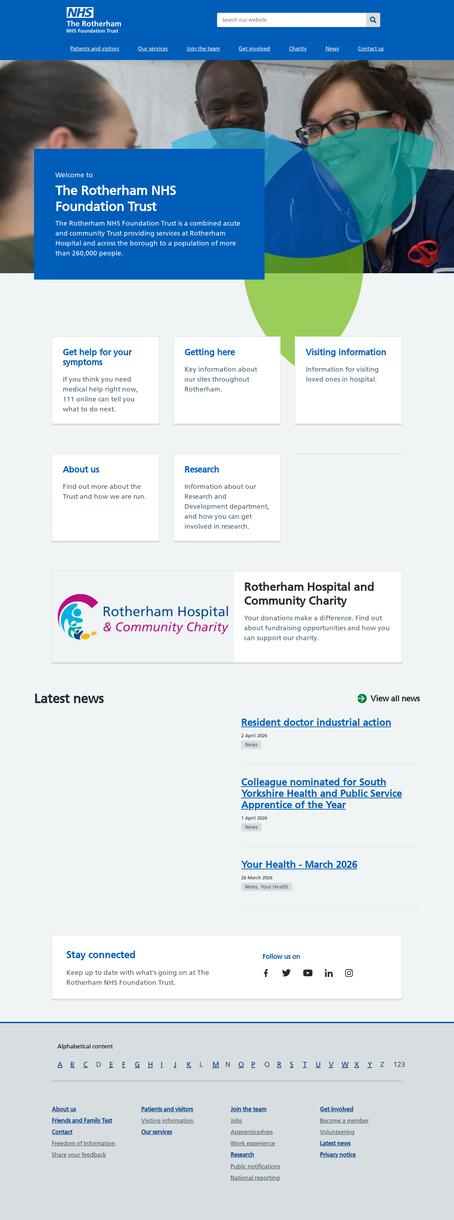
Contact (62, 1131)
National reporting (255, 1177)
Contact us (371, 48)
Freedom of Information (83, 1143)
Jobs (236, 1120)
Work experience (253, 1143)
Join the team (203, 48)
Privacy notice (338, 1154)
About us (64, 1109)
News (332, 48)
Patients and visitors (94, 48)
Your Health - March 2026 (299, 864)
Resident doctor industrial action (316, 722)
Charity (298, 48)
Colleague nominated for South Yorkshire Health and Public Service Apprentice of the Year (321, 793)
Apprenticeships (252, 1131)
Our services (153, 48)
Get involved (254, 48)
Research (242, 1154)
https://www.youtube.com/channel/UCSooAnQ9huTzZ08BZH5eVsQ (307, 973)
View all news (395, 698)
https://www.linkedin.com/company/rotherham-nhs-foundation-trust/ (329, 973)
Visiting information (167, 1120)
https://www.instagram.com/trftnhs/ (349, 973)
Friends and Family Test (82, 1120)
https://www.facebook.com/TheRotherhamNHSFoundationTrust (266, 973)
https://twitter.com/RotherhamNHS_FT (286, 973)
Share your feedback (79, 1154)
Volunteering (337, 1131)
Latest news (335, 1143)
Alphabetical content (85, 1046)
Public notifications (255, 1166)
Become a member (344, 1120)
